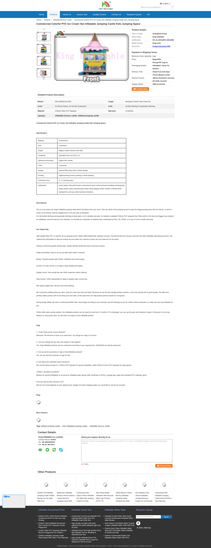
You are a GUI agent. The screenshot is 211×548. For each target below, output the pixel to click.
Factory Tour (82, 14)
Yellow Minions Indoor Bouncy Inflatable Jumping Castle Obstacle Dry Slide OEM (124, 498)
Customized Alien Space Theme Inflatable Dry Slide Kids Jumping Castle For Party (85, 497)
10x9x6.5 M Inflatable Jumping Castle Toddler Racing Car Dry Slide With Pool (45, 497)
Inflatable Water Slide (115, 510)
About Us (67, 14)
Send (166, 517)
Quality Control (99, 14)
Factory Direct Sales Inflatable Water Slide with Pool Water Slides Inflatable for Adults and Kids (119, 530)
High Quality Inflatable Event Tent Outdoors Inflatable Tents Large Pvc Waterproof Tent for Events (85, 540)
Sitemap (147, 528)
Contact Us (116, 14)
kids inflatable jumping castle (74, 426)
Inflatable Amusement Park (51, 510)
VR (148, 14)
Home (41, 14)
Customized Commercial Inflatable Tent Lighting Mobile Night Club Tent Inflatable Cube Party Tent (86, 518)
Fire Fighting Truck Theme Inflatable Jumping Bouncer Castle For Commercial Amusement (143, 498)
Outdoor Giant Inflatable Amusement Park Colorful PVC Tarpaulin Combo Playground (51, 525)
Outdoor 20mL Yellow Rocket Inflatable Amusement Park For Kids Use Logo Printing (52, 518)
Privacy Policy (62, 546)
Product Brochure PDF (161, 46)
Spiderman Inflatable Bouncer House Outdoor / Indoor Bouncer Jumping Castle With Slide (66, 498)
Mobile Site (141, 531)
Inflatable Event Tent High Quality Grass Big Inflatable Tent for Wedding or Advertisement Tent (86, 533)
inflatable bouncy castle (100, 426)
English (166, 4)
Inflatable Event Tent (81, 510)
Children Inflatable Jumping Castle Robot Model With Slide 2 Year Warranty (53, 537)
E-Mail (139, 528)
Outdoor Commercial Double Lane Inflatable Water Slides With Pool (117, 537)
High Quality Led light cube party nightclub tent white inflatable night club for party (86, 525)
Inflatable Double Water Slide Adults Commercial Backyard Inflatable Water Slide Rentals (119, 518)
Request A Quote (134, 14)
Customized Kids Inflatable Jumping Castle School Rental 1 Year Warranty (163, 497)
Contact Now (141, 89)
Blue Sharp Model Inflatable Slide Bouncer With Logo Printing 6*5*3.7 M (105, 497)
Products (53, 14)
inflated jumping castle (50, 426)
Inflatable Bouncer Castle (62, 20)
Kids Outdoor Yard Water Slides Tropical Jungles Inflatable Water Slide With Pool (119, 524)
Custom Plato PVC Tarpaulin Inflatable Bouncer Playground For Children (52, 532)
